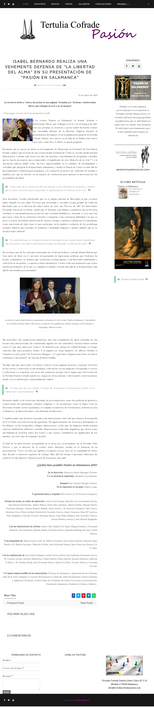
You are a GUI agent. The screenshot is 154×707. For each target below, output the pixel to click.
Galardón (84, 4)
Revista (55, 4)
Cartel (69, 4)
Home (26, 4)
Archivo (121, 4)
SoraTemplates (81, 700)
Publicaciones (103, 4)
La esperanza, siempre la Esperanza (136, 191)
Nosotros (39, 4)
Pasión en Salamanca (128, 186)
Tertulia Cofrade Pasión (49, 86)
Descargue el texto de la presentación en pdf (27, 113)
